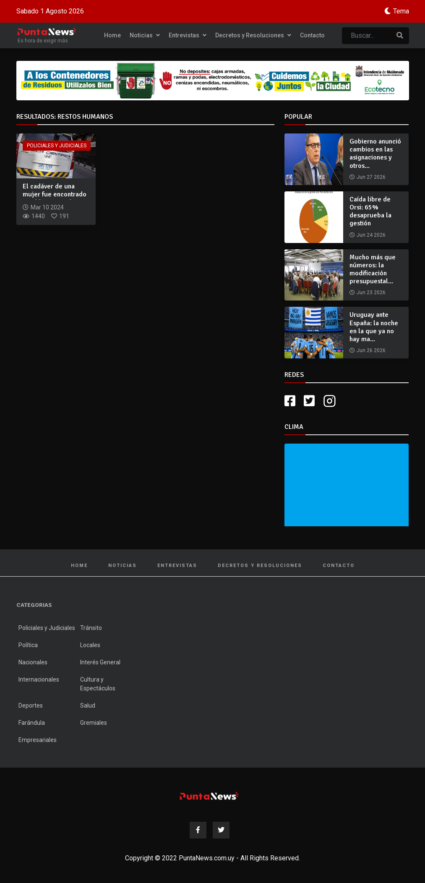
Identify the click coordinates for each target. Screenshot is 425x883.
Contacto (312, 35)
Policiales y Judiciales (56, 146)
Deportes (30, 705)
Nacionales (32, 662)
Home (112, 35)
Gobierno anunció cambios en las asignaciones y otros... (375, 153)
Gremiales (93, 722)
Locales (90, 645)
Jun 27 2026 (371, 177)
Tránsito (91, 627)
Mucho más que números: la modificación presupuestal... (372, 269)
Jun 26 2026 (371, 350)
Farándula (31, 722)
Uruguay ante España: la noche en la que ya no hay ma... (373, 327)
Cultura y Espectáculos (97, 684)
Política (28, 645)
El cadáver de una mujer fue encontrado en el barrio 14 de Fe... (56, 194)
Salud (87, 705)
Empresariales (37, 740)
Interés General (100, 662)
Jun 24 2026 (371, 235)
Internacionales (38, 679)
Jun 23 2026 (371, 292)
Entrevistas (187, 35)
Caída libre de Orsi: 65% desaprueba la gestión (370, 211)
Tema (401, 11)
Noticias (145, 35)
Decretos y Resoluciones (253, 35)
